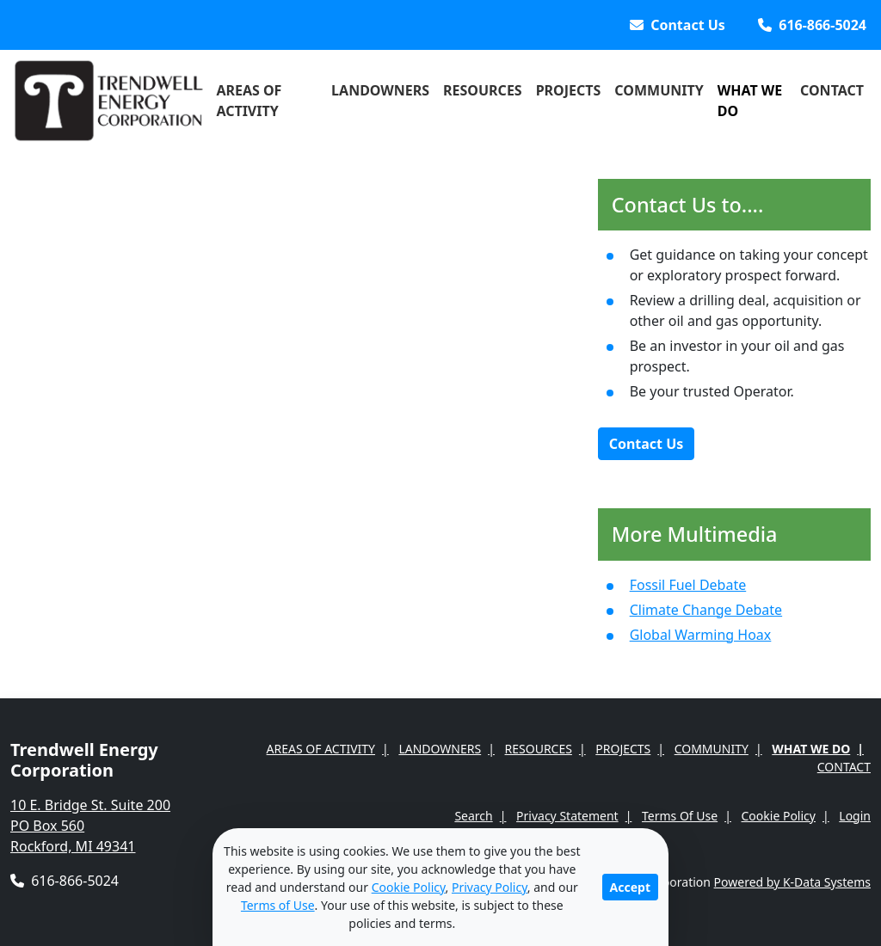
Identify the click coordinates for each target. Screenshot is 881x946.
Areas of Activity (248, 100)
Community (658, 90)
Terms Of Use (680, 816)
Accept (630, 887)
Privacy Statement (567, 816)
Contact (832, 90)
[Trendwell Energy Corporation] (109, 100)
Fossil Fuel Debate (688, 584)
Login (855, 816)
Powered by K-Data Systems (792, 882)
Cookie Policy (779, 816)
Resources (482, 90)
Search (473, 816)
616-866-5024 (64, 880)
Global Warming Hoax (701, 634)
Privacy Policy (489, 887)
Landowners (380, 90)
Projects (568, 90)
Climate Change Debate (706, 609)
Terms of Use (278, 905)
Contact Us (646, 443)
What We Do (750, 100)
